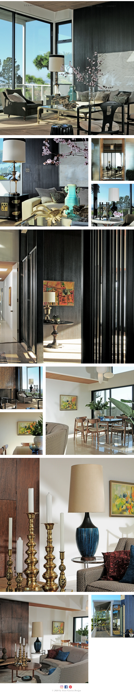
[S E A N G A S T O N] (34, 5)
